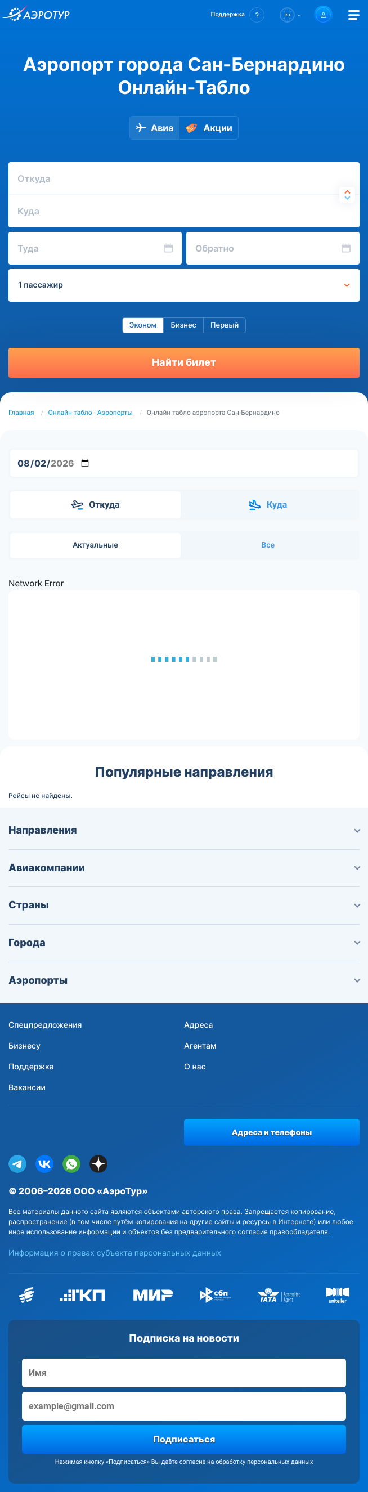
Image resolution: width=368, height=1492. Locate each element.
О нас (195, 1067)
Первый (224, 325)
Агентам (200, 1046)
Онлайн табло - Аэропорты (90, 412)
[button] (237, 15)
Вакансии (27, 1087)
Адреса (198, 1025)
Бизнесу (24, 1046)
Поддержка (31, 1067)
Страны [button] (184, 905)
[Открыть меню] (354, 15)
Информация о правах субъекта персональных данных (114, 1253)
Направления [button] (184, 830)
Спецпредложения (45, 1025)
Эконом (143, 325)
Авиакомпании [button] (184, 868)
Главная (21, 412)
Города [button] (184, 943)
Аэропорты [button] (184, 981)
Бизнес (183, 325)
